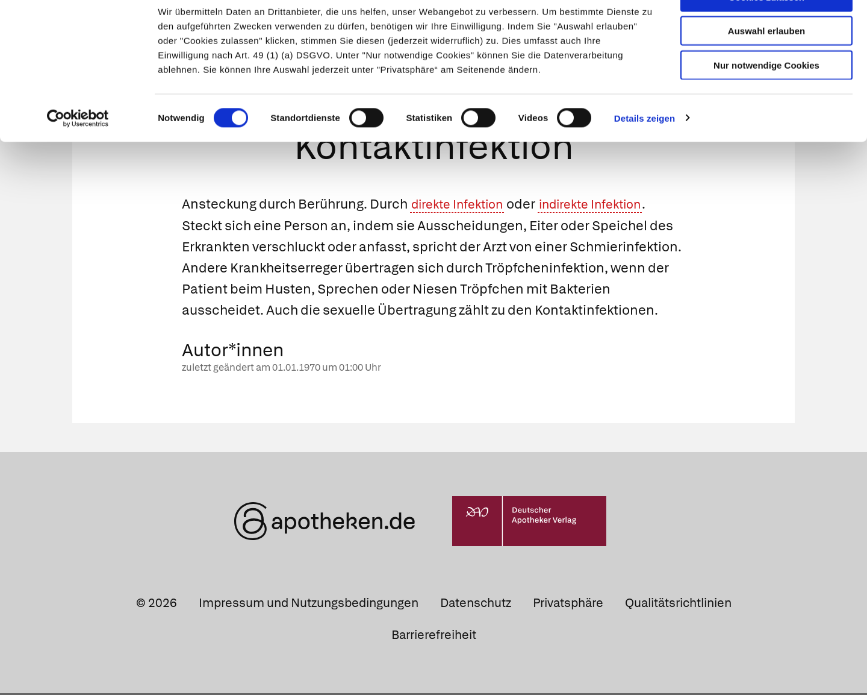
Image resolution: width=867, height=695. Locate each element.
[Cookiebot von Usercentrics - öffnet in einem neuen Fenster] (78, 151)
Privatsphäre (568, 604)
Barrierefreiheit (433, 636)
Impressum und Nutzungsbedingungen (308, 604)
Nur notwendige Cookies (766, 97)
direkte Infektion (462, 206)
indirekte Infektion (607, 206)
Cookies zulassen (766, 29)
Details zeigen (644, 150)
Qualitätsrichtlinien (678, 604)
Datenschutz (475, 604)
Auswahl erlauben (766, 63)
